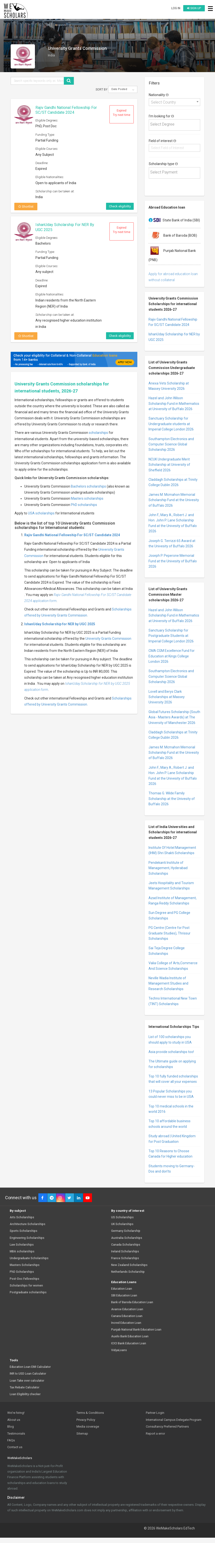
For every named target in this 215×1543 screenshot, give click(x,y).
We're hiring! (16, 1413)
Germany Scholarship (125, 1231)
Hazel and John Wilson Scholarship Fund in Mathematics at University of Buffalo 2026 (174, 403)
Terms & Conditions (90, 1413)
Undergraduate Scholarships (29, 1258)
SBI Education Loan (124, 1295)
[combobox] (174, 102)
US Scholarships (122, 1217)
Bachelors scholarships (88, 486)
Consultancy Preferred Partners (167, 1426)
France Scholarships (125, 1258)
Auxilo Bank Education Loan (130, 1336)
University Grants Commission (108, 638)
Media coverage (87, 1426)
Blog (10, 1426)
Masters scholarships (87, 498)
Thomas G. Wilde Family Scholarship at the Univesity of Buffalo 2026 (172, 798)
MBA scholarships (22, 1251)
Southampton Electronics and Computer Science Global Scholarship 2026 (171, 444)
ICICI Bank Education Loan (128, 1343)
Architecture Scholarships (27, 1224)
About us (13, 1420)
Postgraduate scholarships (28, 1292)
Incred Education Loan (126, 1323)
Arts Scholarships (22, 1217)
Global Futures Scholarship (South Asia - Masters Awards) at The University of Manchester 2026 (174, 717)
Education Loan (121, 1288)
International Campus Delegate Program (173, 1420)
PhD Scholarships (22, 1271)
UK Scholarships (122, 1224)
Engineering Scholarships (27, 1238)
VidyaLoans (119, 1350)
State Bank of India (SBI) (174, 220)
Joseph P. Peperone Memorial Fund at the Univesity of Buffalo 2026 (173, 561)
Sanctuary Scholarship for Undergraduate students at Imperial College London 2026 (171, 423)
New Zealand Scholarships (129, 1265)
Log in (175, 8)
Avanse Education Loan (127, 1309)
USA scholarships (41, 513)
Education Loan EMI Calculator (30, 1367)
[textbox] (175, 124)
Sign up (194, 8)
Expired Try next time (121, 113)
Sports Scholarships (23, 1231)
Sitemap (82, 1433)
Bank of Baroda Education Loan (132, 1302)
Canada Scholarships (125, 1244)
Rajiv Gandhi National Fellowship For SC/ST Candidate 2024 (66, 110)
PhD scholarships (84, 505)
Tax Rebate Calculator (24, 1387)
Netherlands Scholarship (128, 1271)
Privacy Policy (85, 1420)
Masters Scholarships (25, 1265)
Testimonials (16, 1433)
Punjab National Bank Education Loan (136, 1329)
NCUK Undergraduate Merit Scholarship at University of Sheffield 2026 (169, 464)
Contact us (14, 1447)
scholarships (98, 433)
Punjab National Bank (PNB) (172, 253)
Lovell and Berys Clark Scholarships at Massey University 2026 (167, 697)
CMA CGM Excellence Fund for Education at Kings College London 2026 (172, 656)
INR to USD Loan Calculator (28, 1373)
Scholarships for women (26, 1285)
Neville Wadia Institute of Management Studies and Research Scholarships (168, 983)
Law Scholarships (22, 1244)
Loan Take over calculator (27, 1380)
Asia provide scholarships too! (171, 1052)
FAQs (11, 1440)
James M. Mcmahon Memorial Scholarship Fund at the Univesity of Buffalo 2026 (174, 500)
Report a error (155, 1433)
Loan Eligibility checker (25, 1394)
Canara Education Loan (126, 1316)
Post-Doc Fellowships (24, 1278)
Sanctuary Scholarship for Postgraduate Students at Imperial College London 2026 (171, 635)
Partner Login (155, 1413)
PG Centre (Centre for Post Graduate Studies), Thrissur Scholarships (169, 933)
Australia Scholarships (126, 1238)
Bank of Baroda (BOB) (173, 236)
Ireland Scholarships (125, 1251)
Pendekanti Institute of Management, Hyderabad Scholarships (168, 868)
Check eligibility (120, 206)
